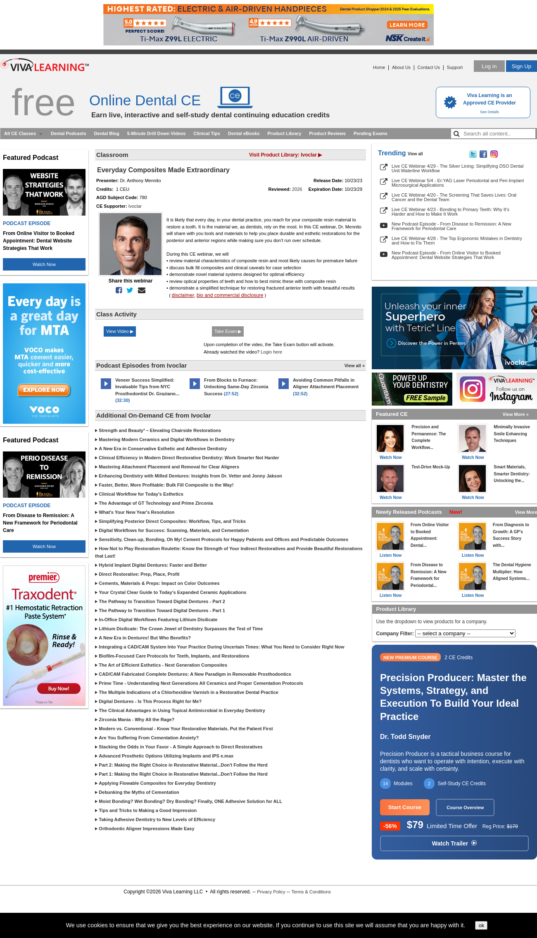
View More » (516, 414)
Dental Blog (106, 133)
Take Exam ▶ (227, 331)
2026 (297, 189)
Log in (489, 66)
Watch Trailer (454, 843)
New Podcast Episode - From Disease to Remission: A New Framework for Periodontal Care (451, 226)
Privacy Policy (271, 891)
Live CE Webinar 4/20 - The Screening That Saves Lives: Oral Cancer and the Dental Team (454, 197)
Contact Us (429, 67)
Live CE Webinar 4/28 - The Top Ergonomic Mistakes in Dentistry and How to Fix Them (457, 240)
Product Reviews (327, 133)
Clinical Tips (206, 133)
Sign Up (521, 66)
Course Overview (465, 807)
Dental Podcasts (68, 133)
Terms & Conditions (310, 891)
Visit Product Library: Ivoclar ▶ (285, 155)
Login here (271, 351)
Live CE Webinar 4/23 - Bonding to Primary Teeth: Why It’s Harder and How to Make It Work (450, 211)
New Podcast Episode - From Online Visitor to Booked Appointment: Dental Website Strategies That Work (446, 255)
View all (415, 154)
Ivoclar (135, 206)
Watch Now (44, 264)
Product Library (284, 133)
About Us (401, 67)
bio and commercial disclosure (230, 295)
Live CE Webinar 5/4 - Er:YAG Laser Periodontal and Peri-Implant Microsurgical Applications (458, 183)
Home (379, 67)
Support (455, 67)
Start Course (404, 807)
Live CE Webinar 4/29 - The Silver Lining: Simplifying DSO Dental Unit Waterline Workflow (457, 168)
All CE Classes (20, 133)
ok (481, 925)
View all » (355, 365)
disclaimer (183, 295)
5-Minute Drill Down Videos (156, 133)
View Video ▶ (119, 331)
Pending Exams (370, 133)
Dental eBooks (243, 133)
